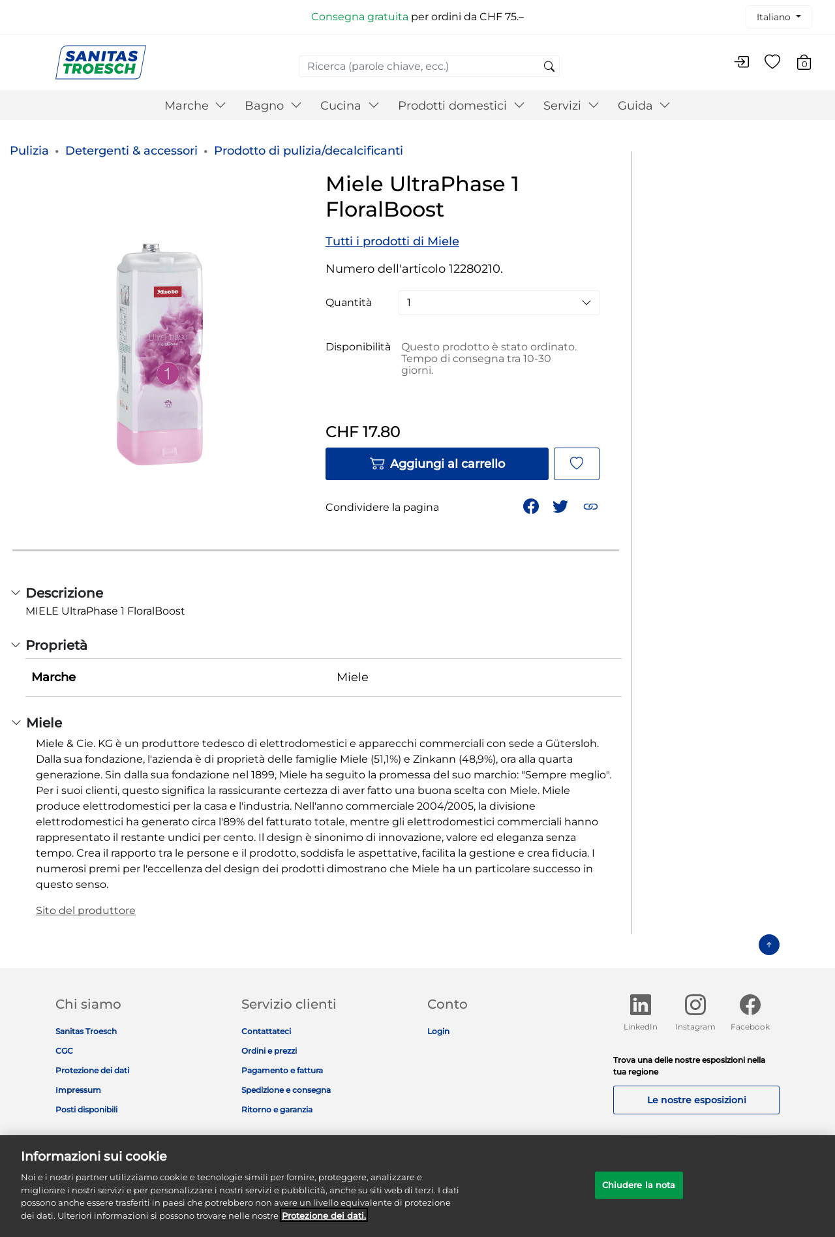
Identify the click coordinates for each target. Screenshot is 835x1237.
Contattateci (266, 1031)
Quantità (349, 303)
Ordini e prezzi (269, 1051)
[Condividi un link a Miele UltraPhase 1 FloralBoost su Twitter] (562, 505)
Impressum (78, 1090)
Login (438, 1031)
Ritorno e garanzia (276, 1109)
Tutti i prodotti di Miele (392, 241)
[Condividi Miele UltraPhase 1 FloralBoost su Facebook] (532, 505)
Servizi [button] (571, 106)
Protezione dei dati (92, 1070)
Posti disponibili (86, 1109)
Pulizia (29, 151)
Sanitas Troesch (86, 1031)
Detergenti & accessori (131, 151)
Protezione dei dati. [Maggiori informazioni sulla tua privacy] (324, 1222)
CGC (64, 1051)
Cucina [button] (350, 106)
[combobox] (429, 66)
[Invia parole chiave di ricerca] (549, 67)
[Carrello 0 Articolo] (810, 64)
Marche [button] (195, 106)
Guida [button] (644, 106)
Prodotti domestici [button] (461, 106)
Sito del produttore (86, 910)
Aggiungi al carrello (437, 464)
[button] (592, 505)
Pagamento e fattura (282, 1070)
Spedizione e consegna (286, 1090)
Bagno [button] (273, 106)
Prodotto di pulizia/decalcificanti (308, 151)
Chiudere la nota (639, 1192)
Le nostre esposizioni (696, 1100)
